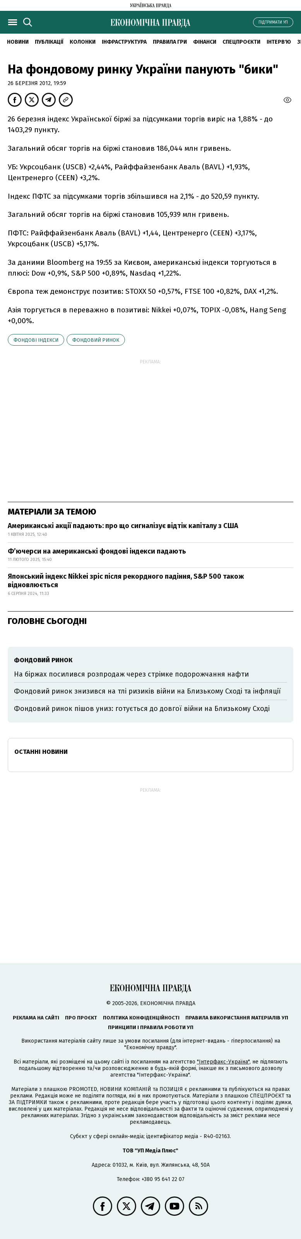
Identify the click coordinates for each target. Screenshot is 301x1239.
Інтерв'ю (279, 42)
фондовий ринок (95, 340)
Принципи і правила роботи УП (150, 1027)
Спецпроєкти (241, 42)
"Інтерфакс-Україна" (223, 1061)
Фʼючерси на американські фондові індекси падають (97, 551)
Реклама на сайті (36, 1018)
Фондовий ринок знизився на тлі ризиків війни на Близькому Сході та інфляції (147, 691)
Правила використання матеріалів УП (236, 1018)
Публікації (49, 42)
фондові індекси (36, 340)
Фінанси (204, 42)
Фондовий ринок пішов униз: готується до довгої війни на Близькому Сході (142, 708)
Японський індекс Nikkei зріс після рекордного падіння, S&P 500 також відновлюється (126, 580)
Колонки (83, 42)
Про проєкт (81, 1018)
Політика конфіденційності (141, 1018)
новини (18, 42)
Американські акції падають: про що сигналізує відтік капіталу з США (123, 526)
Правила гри (170, 42)
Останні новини (41, 751)
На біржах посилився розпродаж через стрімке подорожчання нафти (131, 674)
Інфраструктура (124, 42)
